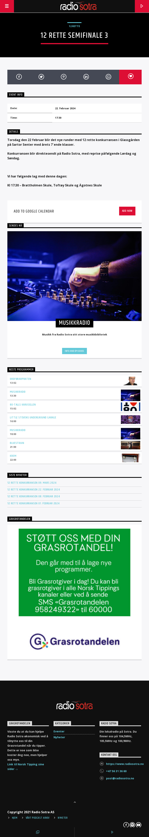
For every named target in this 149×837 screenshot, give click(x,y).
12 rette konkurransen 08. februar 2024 (33, 496)
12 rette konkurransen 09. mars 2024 (31, 483)
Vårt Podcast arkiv (37, 818)
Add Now (127, 210)
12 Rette (74, 26)
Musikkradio (18, 391)
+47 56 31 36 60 (116, 771)
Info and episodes (74, 351)
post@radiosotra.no (120, 778)
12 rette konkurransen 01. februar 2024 (33, 503)
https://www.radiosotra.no (125, 764)
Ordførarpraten (20, 379)
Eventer (59, 731)
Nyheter (59, 737)
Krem (13, 455)
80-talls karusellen (23, 404)
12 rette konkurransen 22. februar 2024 (33, 489)
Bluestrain (17, 443)
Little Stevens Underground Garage (33, 417)
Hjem (14, 818)
